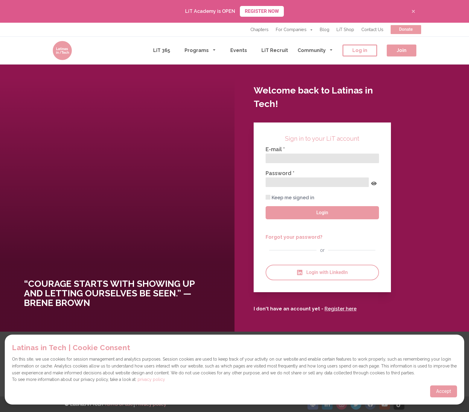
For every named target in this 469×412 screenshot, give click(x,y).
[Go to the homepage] (62, 50)
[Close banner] (413, 11)
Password (279, 173)
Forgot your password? (294, 237)
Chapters (259, 29)
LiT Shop (345, 29)
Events (238, 50)
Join (401, 50)
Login (322, 212)
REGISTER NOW (262, 11)
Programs (200, 50)
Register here (341, 309)
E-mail (274, 149)
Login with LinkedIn (322, 272)
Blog (324, 29)
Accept (443, 391)
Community (315, 50)
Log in (359, 50)
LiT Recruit (274, 50)
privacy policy (151, 379)
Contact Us (372, 29)
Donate (406, 29)
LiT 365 (161, 50)
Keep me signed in (290, 197)
